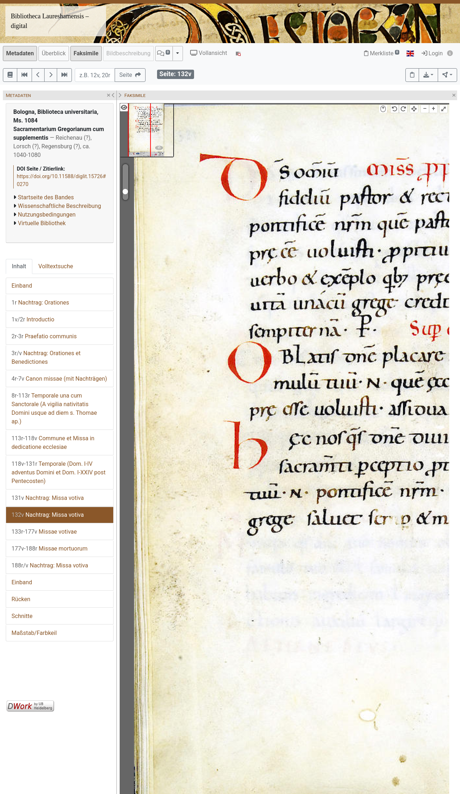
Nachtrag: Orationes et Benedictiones (46, 357)
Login (432, 53)
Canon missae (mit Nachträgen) (59, 378)
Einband (22, 285)
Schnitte (22, 616)
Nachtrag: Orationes (40, 302)
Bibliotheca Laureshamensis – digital (50, 21)
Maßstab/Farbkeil (34, 633)
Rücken (21, 599)
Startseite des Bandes (46, 197)
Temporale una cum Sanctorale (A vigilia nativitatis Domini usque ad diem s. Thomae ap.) (54, 408)
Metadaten (20, 53)
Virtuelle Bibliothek (42, 223)
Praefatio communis (44, 336)
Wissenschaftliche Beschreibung (59, 206)
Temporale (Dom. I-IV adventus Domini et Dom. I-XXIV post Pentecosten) (59, 472)
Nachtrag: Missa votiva (48, 497)
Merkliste (381, 53)
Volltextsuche (55, 266)
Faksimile (86, 53)
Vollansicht (208, 53)
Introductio (33, 319)
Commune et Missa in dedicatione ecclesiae (53, 442)
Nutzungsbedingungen (46, 214)
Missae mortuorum (49, 548)
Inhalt (19, 266)
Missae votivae (44, 531)
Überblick (54, 53)
